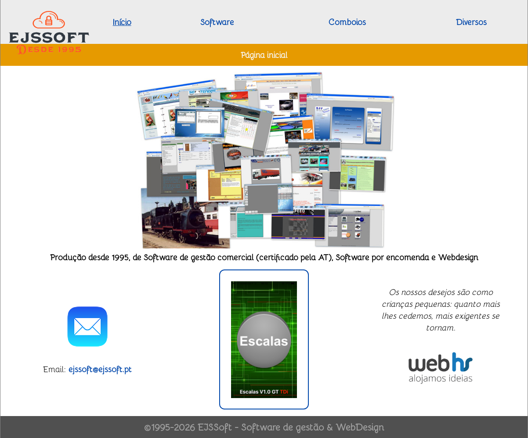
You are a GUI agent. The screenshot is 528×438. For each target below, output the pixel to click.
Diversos (471, 22)
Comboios (347, 22)
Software (217, 22)
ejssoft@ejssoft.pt (100, 369)
